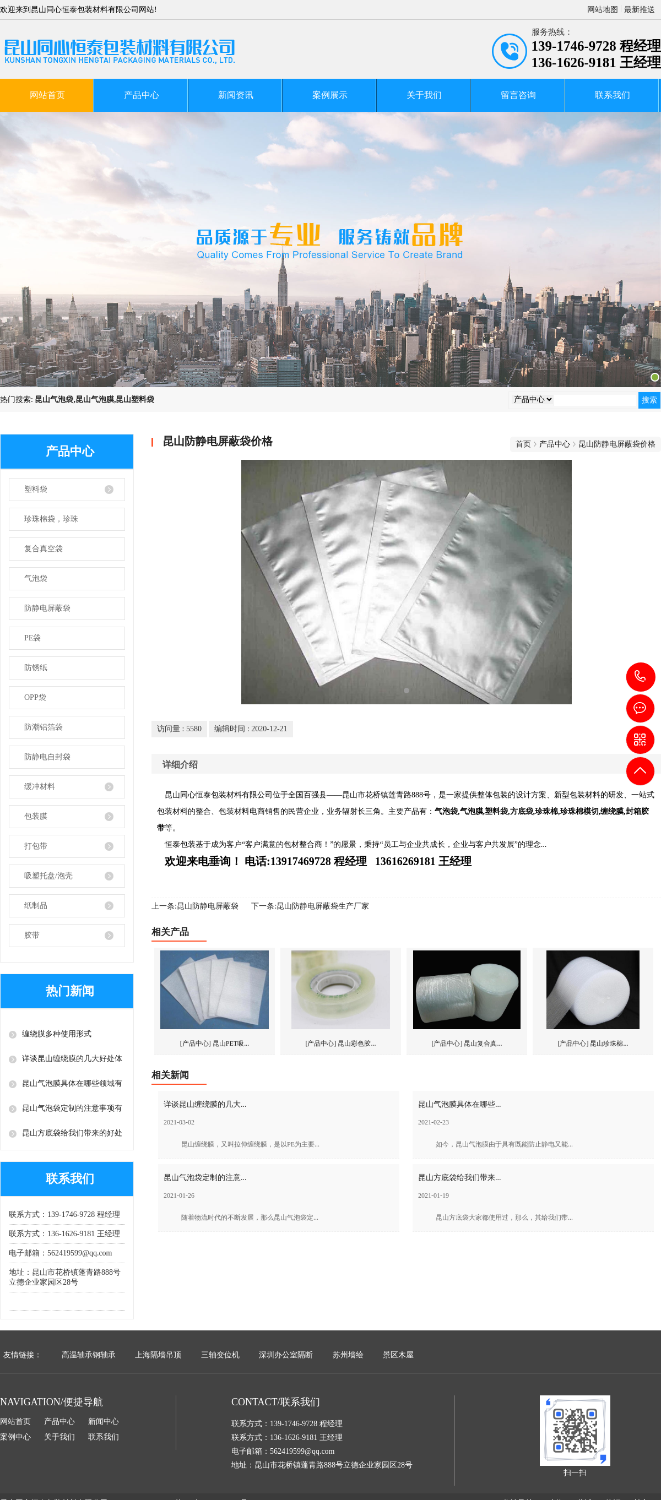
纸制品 (35, 905)
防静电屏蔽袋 (47, 608)
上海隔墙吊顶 (158, 1355)
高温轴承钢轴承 (89, 1355)
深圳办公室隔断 (286, 1355)
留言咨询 (518, 95)
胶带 (32, 935)
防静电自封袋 (47, 757)
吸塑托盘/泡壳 (48, 876)
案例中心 (15, 1437)
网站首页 (47, 95)
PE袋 (32, 638)
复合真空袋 (43, 549)
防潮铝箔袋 (43, 727)
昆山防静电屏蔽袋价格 (616, 444)
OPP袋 (35, 697)
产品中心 (141, 95)
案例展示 (330, 95)
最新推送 (639, 10)
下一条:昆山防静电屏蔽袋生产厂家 (310, 906)
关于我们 (424, 95)
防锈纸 (35, 668)
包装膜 (35, 816)
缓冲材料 (39, 786)
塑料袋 (35, 489)
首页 (523, 444)
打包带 (35, 846)
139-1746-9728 (640, 677)
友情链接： (22, 1355)
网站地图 (602, 10)
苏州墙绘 (348, 1355)
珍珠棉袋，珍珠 (51, 519)
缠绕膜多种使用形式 (56, 1034)
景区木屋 (398, 1355)
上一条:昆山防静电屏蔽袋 (195, 906)
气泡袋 (35, 578)
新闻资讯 (235, 95)
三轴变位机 (220, 1355)
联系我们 (612, 95)
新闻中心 (103, 1421)
